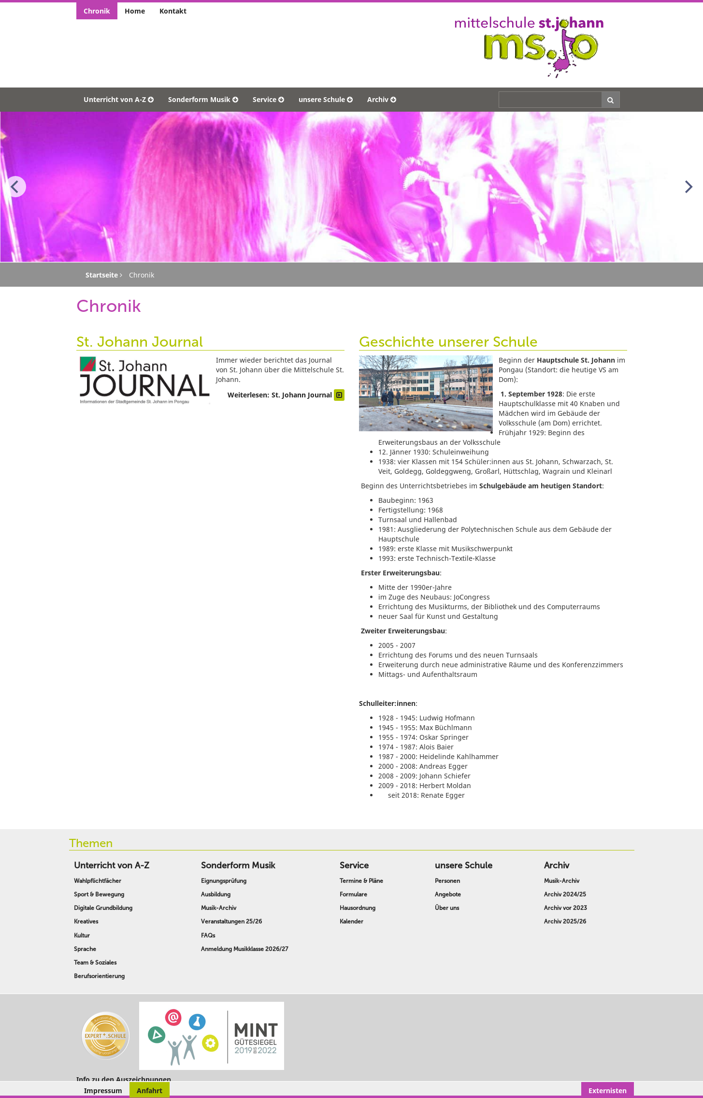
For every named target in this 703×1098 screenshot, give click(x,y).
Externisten (607, 1090)
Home (135, 10)
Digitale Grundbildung (103, 908)
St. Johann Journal (139, 342)
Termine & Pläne (361, 881)
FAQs (208, 935)
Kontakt (173, 10)
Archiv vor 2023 (565, 908)
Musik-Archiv (218, 908)
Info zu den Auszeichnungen (123, 1079)
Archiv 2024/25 (565, 894)
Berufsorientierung (99, 976)
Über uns (447, 908)
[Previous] (15, 186)
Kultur (82, 935)
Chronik (97, 10)
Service (268, 99)
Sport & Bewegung (99, 894)
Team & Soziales (95, 962)
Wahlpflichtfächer (97, 881)
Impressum (103, 1090)
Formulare (353, 894)
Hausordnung (357, 908)
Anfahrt (149, 1090)
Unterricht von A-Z (119, 99)
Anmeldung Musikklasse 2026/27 (244, 949)
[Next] (687, 186)
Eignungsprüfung (223, 881)
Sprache (85, 949)
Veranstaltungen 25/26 (231, 921)
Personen (447, 881)
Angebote (448, 894)
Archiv (381, 99)
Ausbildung (215, 894)
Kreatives (86, 921)
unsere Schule (326, 99)
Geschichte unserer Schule (448, 342)
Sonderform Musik (203, 99)
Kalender (351, 921)
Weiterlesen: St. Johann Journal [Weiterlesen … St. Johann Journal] (286, 394)
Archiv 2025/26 (565, 921)
